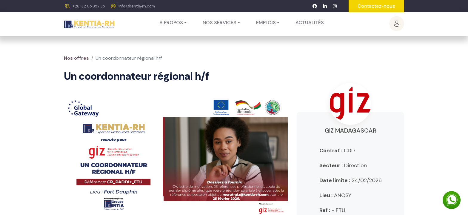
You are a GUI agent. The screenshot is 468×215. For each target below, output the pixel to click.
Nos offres (76, 58)
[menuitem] (309, 22)
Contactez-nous (376, 6)
